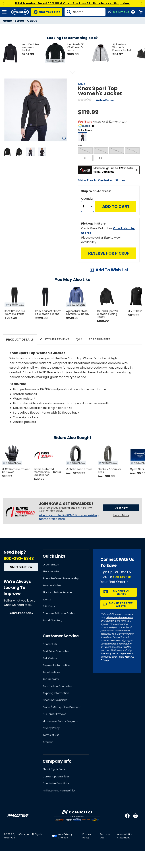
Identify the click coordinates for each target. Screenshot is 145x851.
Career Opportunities (56, 776)
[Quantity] (87, 206)
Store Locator (51, 571)
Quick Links (54, 556)
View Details (46, 188)
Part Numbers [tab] (99, 339)
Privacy (104, 660)
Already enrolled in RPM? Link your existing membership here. (69, 517)
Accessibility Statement (124, 836)
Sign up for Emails (121, 592)
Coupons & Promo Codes (59, 613)
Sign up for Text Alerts (121, 604)
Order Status (51, 564)
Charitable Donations (56, 783)
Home (7, 21)
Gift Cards (49, 606)
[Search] (85, 12)
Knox (81, 84)
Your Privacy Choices (65, 836)
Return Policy (51, 679)
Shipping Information (56, 693)
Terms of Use (51, 735)
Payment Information (56, 665)
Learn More (121, 515)
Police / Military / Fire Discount (62, 707)
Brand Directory (52, 620)
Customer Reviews (54, 714)
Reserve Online (52, 585)
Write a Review (105, 100)
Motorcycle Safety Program (60, 721)
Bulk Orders (50, 658)
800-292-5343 (19, 558)
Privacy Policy (51, 728)
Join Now (121, 508)
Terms (128, 656)
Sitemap (48, 742)
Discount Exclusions (55, 700)
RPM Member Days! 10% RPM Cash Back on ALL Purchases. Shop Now (72, 3)
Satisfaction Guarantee (57, 686)
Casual (32, 21)
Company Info (57, 761)
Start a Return (21, 567)
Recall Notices (51, 672)
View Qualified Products (119, 617)
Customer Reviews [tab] (54, 339)
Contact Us (50, 644)
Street (19, 21)
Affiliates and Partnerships (59, 790)
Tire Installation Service (57, 592)
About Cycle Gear (54, 769)
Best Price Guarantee (56, 651)
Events (47, 599)
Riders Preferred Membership (61, 578)
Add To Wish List (112, 270)
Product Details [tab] (20, 339)
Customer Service (61, 636)
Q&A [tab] (79, 339)
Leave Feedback (21, 613)
